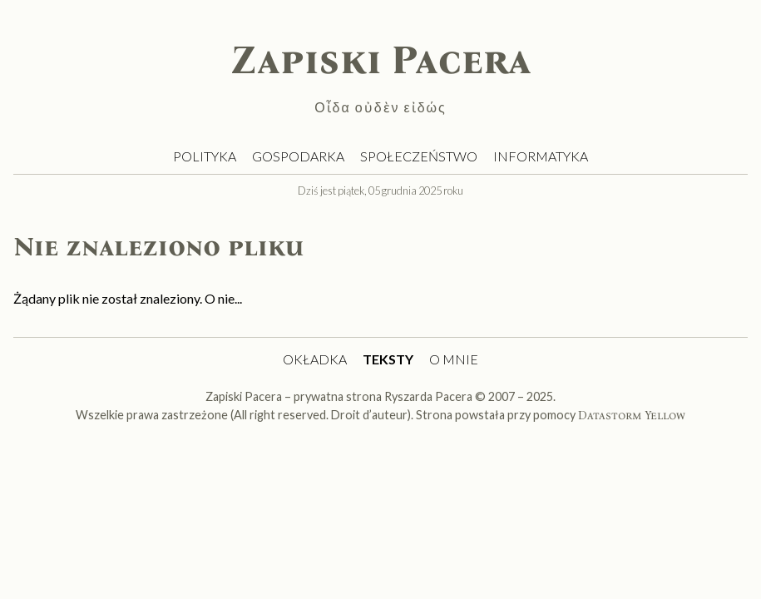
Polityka (204, 156)
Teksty (388, 359)
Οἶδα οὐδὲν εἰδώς (380, 107)
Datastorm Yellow (631, 415)
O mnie (453, 359)
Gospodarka (298, 156)
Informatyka (540, 156)
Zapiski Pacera (380, 60)
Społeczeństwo (418, 156)
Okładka (315, 359)
